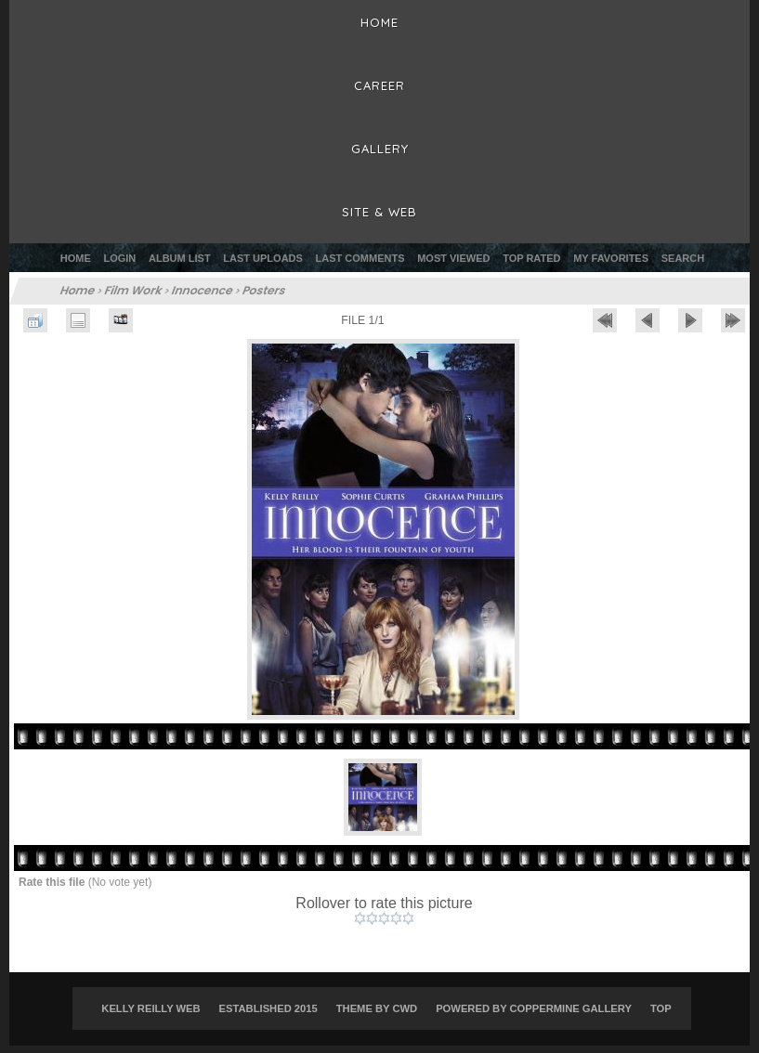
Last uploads (263, 258)
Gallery (380, 148)
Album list (180, 258)
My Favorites (610, 258)
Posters (264, 290)
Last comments (360, 258)
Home (75, 258)
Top (661, 1016)
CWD (404, 1016)
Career (379, 85)
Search (682, 258)
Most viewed (453, 258)
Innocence (202, 290)
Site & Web (379, 211)
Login (119, 258)
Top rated (531, 258)
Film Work (133, 290)
